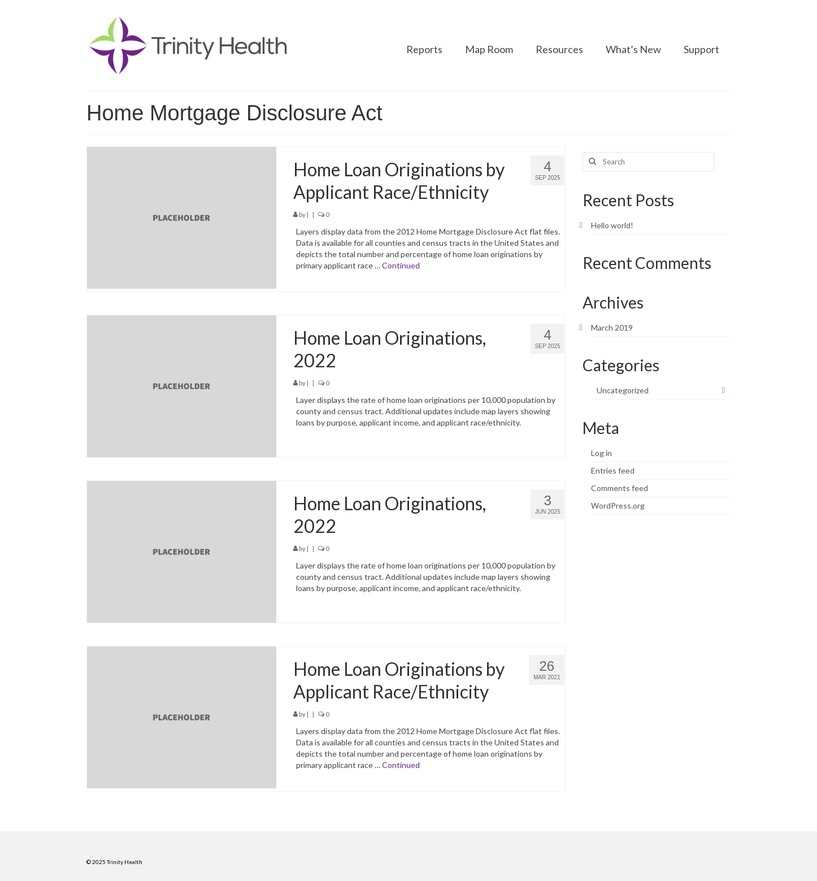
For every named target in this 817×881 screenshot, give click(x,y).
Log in (601, 453)
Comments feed (619, 488)
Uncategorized (623, 390)
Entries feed (613, 470)
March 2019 (612, 327)
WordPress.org (618, 505)
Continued (401, 265)
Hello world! (612, 225)
